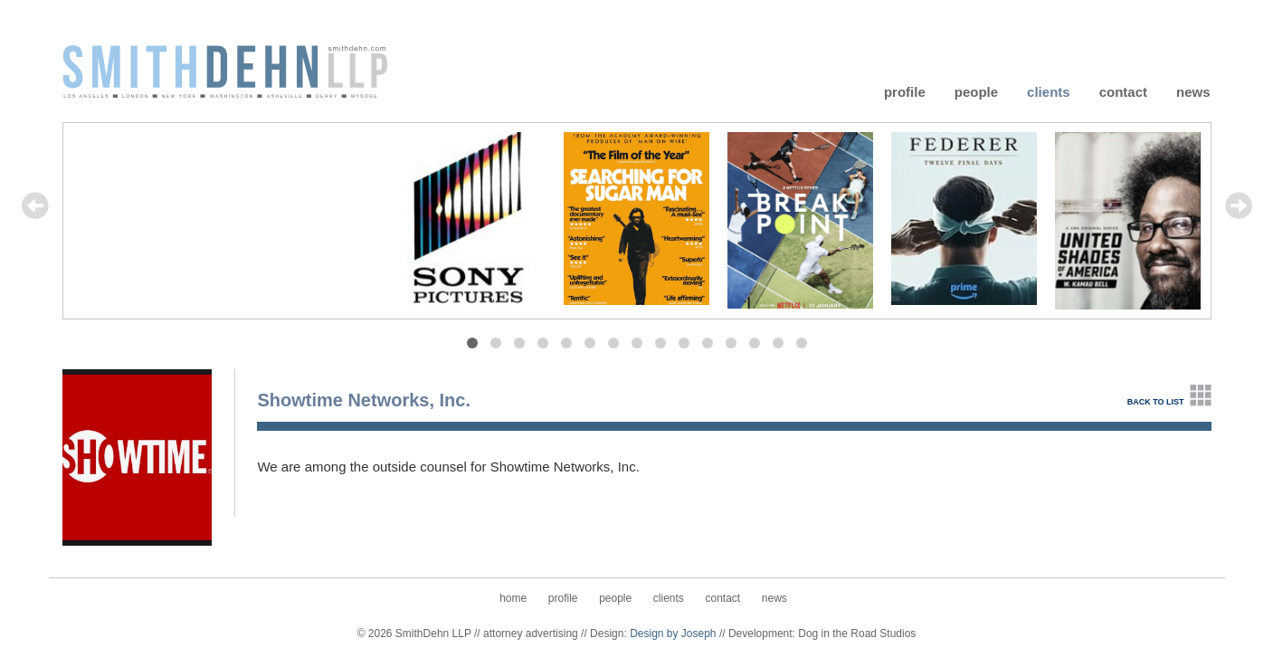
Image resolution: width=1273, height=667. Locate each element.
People (976, 91)
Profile (905, 91)
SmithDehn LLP (225, 70)
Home (513, 598)
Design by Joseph (673, 633)
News (1193, 91)
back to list (1155, 401)
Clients (1048, 91)
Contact (1123, 91)
